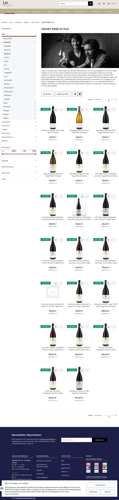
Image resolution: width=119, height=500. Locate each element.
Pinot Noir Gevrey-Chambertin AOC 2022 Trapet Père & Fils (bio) (105, 175)
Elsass (6, 61)
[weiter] (115, 99)
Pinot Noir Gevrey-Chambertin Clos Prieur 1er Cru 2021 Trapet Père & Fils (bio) (79, 262)
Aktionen (5, 141)
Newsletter (40, 474)
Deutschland (7, 38)
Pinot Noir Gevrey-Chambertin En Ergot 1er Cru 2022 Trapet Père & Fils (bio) (79, 305)
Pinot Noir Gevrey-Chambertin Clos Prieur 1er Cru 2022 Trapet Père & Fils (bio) (106, 262)
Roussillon (7, 95)
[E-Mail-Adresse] (76, 440)
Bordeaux (7, 50)
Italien (5, 103)
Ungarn (5, 118)
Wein (3, 34)
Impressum (65, 475)
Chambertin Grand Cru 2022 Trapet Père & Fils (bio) (79, 392)
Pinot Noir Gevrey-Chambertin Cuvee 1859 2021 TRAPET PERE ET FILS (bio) (105, 218)
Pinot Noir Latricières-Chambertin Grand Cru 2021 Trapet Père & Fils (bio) (106, 349)
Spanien (6, 114)
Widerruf (64, 472)
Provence (7, 84)
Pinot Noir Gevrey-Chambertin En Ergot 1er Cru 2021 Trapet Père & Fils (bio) (52, 305)
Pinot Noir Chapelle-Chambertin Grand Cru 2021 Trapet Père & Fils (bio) (53, 349)
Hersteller (108, 11)
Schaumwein (6, 122)
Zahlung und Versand (44, 461)
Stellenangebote (42, 477)
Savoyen (7, 99)
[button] (75, 94)
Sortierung (47, 94)
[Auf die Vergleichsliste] (55, 109)
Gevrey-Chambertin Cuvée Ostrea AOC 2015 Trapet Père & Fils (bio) (79, 218)
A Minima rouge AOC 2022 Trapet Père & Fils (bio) (52, 131)
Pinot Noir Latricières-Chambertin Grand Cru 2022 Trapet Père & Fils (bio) (53, 392)
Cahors (6, 57)
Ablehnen (108, 492)
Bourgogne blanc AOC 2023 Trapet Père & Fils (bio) (79, 131)
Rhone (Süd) (8, 91)
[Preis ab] (7, 151)
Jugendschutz (66, 468)
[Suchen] (73, 3)
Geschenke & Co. (7, 137)
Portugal (6, 110)
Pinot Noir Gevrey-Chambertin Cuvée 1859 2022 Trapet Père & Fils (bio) (53, 262)
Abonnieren (99, 440)
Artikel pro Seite (62, 94)
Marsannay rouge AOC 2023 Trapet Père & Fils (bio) (79, 175)
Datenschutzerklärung (47, 439)
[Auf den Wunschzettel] (61, 109)
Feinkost (4, 129)
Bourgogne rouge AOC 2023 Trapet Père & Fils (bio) (105, 131)
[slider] (2, 154)
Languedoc (8, 73)
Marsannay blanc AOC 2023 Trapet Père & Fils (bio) (52, 175)
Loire (6, 76)
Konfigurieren (93, 492)
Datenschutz (65, 464)
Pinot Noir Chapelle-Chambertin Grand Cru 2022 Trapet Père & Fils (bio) (79, 349)
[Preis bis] (27, 151)
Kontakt (39, 470)
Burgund (7, 54)
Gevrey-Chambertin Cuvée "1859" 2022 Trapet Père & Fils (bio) (105, 305)
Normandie (8, 80)
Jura (5, 65)
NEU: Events (6, 133)
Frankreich (7, 42)
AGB (62, 461)
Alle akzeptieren (100, 485)
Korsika (6, 69)
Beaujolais (7, 46)
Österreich (7, 107)
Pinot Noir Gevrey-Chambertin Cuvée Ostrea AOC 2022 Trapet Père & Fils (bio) (53, 218)
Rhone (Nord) (8, 88)
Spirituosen (6, 126)
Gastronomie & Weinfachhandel (42, 465)
